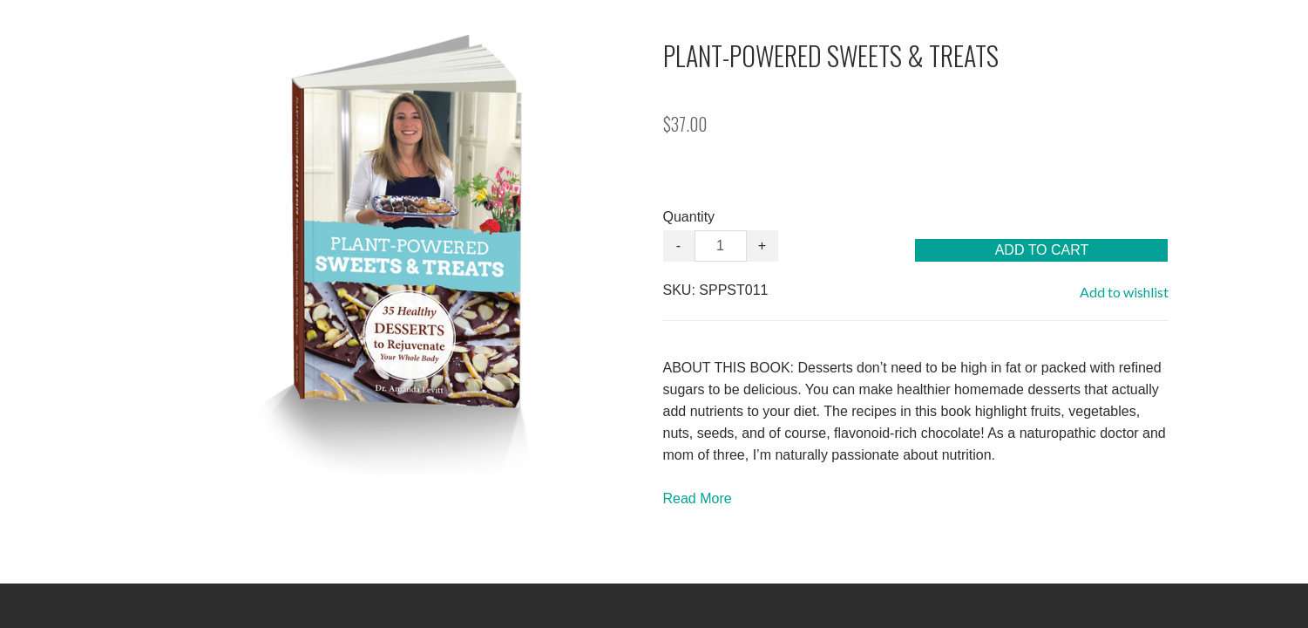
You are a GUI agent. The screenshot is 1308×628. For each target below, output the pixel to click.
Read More (697, 498)
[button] (1041, 250)
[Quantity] (721, 246)
